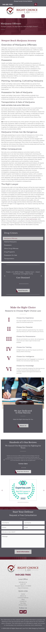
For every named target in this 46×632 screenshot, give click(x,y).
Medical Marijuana (10, 242)
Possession (8, 245)
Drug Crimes (11, 233)
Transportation (9, 258)
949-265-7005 (8, 4)
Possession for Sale (10, 255)
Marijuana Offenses (10, 238)
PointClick (41, 628)
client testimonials (31, 219)
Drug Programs (9, 252)
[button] (35, 4)
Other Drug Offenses (11, 248)
